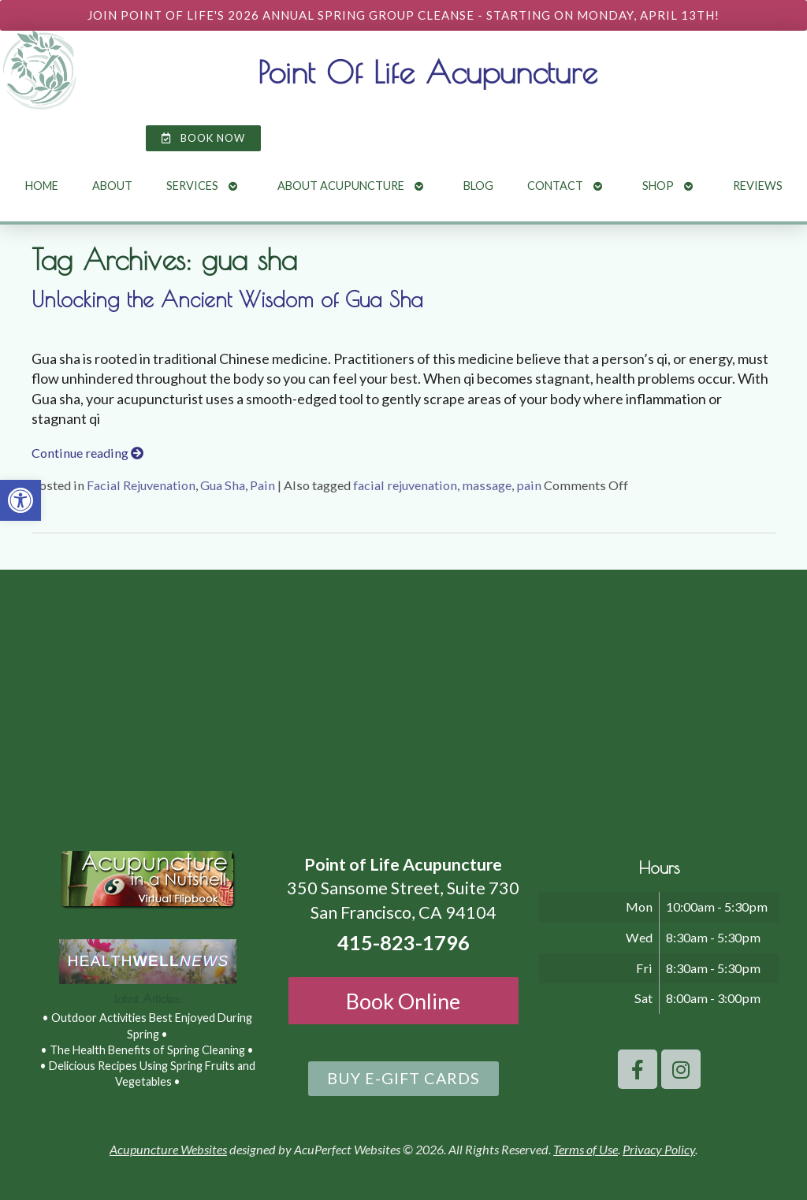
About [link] (112, 185)
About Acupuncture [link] (340, 185)
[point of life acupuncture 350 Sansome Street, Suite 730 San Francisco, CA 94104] (403, 702)
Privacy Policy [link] (659, 1149)
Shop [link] (658, 185)
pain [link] (528, 484)
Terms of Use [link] (585, 1149)
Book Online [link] (403, 1001)
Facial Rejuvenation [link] (141, 484)
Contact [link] (555, 185)
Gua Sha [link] (222, 484)
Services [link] (192, 185)
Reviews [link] (758, 185)
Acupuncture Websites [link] (168, 1149)
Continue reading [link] (87, 452)
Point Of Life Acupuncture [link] (427, 72)
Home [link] (41, 185)
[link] (20, 500)
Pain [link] (262, 484)
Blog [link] (478, 185)
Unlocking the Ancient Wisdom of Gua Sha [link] (227, 299)
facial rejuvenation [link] (405, 484)
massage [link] (486, 484)
